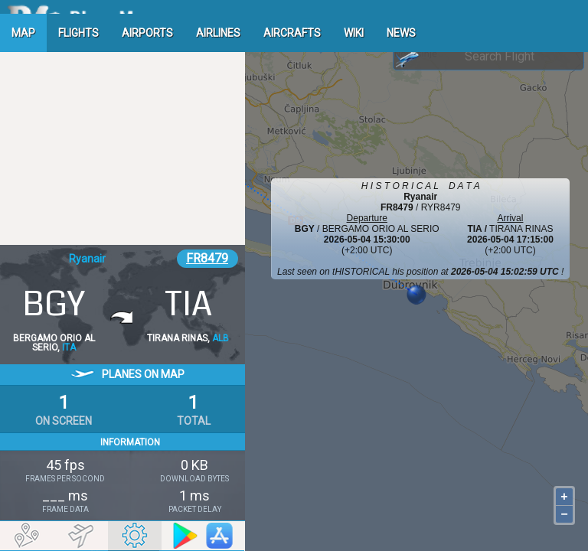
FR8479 (207, 258)
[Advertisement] (122, 141)
